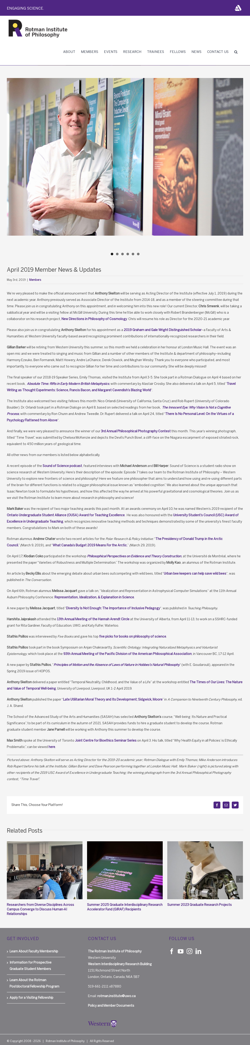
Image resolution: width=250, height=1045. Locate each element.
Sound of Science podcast (62, 466)
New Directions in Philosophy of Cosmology (94, 319)
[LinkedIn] (198, 946)
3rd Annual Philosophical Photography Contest (136, 431)
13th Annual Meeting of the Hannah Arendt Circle (93, 619)
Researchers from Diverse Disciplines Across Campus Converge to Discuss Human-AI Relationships (40, 909)
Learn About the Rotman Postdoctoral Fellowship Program (34, 979)
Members (35, 279)
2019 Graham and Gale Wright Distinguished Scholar (162, 330)
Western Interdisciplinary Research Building (120, 960)
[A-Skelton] (125, 157)
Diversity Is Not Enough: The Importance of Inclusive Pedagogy (113, 608)
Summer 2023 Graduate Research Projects (199, 905)
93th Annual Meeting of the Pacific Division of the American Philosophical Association (127, 654)
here (52, 747)
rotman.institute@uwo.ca (116, 991)
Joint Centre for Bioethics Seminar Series (106, 741)
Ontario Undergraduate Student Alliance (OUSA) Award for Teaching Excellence (66, 515)
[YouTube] (180, 946)
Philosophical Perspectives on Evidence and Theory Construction (134, 556)
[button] (235, 52)
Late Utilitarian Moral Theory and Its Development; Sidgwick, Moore (112, 699)
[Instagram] (189, 946)
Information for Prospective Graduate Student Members (31, 961)
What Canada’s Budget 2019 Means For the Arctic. (90, 545)
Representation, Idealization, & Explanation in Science (94, 597)
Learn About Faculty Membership (34, 947)
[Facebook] (172, 946)
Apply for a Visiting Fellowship (31, 993)
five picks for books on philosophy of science (132, 636)
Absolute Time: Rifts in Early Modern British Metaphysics (68, 384)
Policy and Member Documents (111, 1001)
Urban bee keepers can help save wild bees (195, 574)
